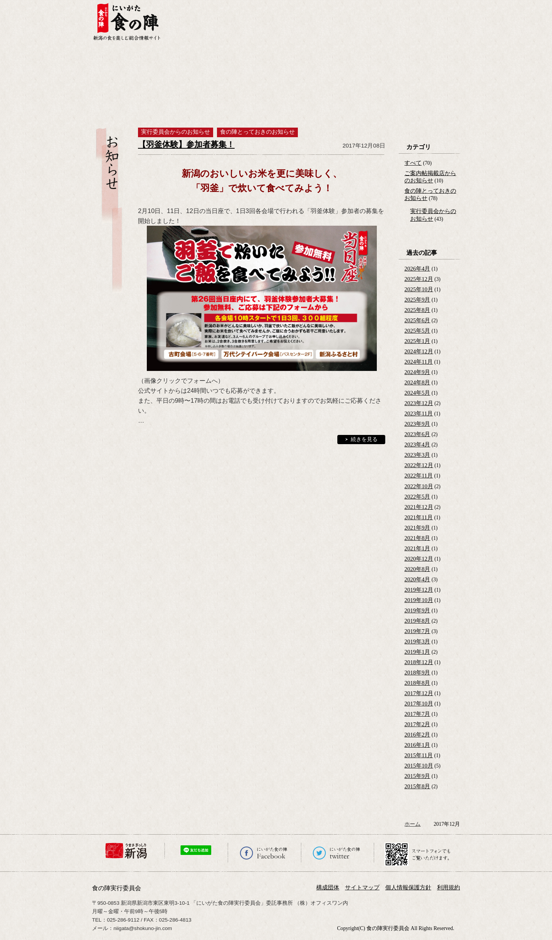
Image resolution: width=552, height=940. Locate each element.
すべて (413, 163)
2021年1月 (417, 548)
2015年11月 (418, 755)
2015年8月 (417, 786)
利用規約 (448, 887)
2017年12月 (418, 693)
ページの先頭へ (545, 922)
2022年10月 (418, 486)
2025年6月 (417, 320)
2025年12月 (418, 279)
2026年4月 (417, 269)
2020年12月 (418, 559)
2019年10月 (418, 600)
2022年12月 (418, 465)
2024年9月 (417, 372)
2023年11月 (418, 413)
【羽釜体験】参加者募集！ (186, 144)
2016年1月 (417, 745)
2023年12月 (418, 403)
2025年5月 (417, 331)
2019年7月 (417, 631)
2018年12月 (418, 662)
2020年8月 (417, 569)
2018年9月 (417, 672)
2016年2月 (417, 735)
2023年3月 (417, 455)
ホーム (412, 824)
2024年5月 (417, 393)
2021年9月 (417, 528)
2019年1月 (417, 652)
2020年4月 (417, 579)
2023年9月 (417, 424)
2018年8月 (417, 683)
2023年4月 (417, 444)
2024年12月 (418, 351)
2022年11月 (418, 475)
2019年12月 (418, 590)
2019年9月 (417, 610)
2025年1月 (417, 341)
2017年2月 (417, 724)
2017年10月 (418, 703)
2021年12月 (418, 507)
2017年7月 (417, 714)
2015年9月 (417, 776)
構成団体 (327, 887)
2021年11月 (418, 517)
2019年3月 (417, 641)
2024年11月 (418, 362)
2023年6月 (417, 434)
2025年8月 (417, 310)
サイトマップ (362, 887)
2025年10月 (418, 289)
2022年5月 (417, 497)
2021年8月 (417, 538)
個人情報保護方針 (408, 887)
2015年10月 (418, 766)
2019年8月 (417, 621)
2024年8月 (417, 382)
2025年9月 (417, 300)
